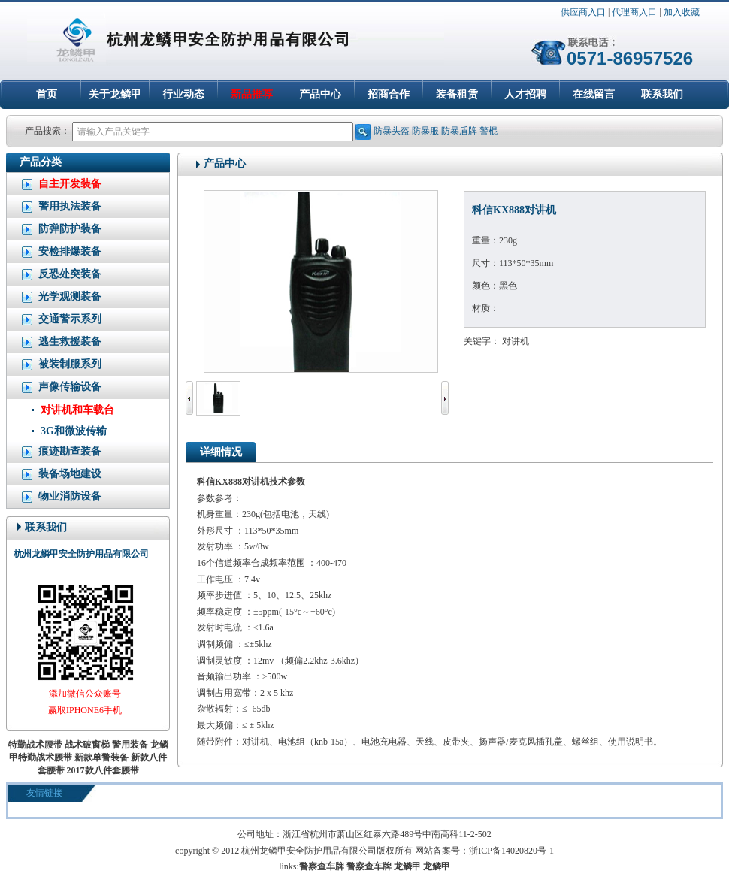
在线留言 (594, 94)
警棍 (488, 130)
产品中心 (320, 94)
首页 (46, 94)
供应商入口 (583, 12)
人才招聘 (525, 94)
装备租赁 (457, 94)
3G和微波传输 (74, 431)
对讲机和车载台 (77, 410)
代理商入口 (634, 12)
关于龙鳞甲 (115, 94)
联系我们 (662, 94)
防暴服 (425, 130)
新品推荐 (252, 94)
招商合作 (389, 94)
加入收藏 (682, 12)
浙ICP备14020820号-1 (511, 850)
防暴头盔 (392, 130)
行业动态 (183, 94)
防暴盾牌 (459, 130)
